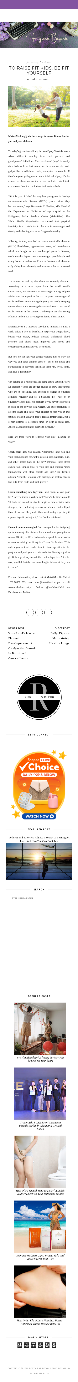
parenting (33, 62)
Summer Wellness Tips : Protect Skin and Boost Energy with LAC (40, 1257)
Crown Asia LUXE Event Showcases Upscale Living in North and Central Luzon (40, 1126)
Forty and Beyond (40, 1368)
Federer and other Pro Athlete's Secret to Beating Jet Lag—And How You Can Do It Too (39, 839)
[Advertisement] (39, 948)
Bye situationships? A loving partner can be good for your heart (40, 1059)
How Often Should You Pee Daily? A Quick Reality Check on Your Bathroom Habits (40, 1192)
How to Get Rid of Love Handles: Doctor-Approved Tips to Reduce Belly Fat (40, 1322)
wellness (47, 62)
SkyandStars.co (39, 1373)
